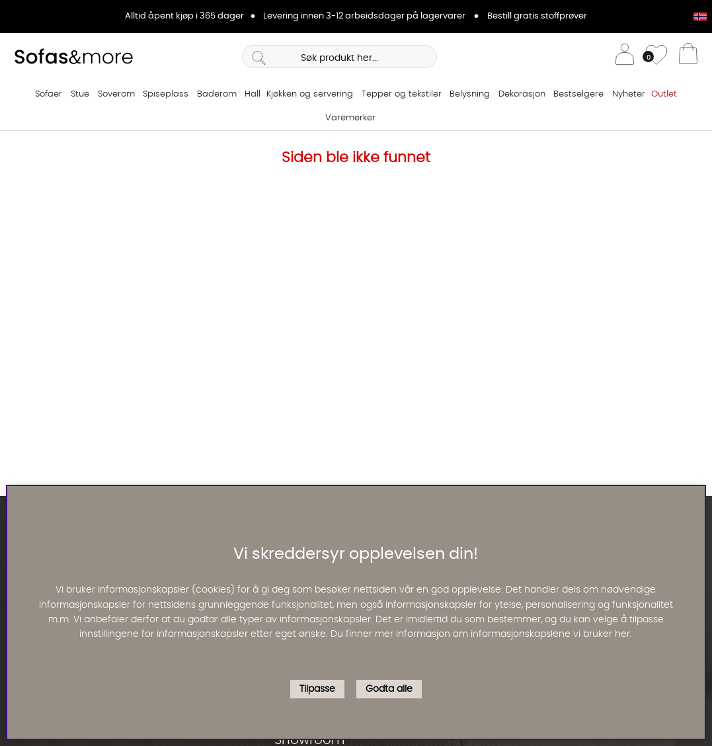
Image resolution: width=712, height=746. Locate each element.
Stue (80, 94)
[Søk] (339, 56)
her (622, 634)
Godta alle (389, 689)
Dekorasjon (521, 94)
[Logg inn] (625, 56)
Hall (252, 94)
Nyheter (628, 94)
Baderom (217, 94)
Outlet (664, 94)
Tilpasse (317, 689)
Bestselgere (578, 94)
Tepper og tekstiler (402, 94)
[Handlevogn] (688, 57)
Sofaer (48, 94)
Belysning (470, 94)
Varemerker (350, 118)
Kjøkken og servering (309, 94)
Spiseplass (165, 94)
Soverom (116, 94)
